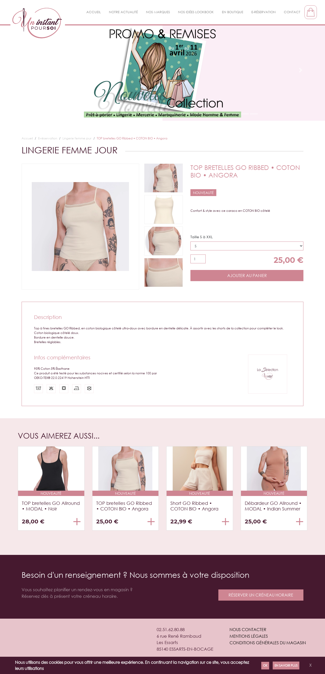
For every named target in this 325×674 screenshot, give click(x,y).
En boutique (232, 12)
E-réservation (263, 12)
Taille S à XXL (201, 236)
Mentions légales (249, 636)
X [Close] (310, 665)
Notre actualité (123, 12)
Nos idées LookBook (196, 12)
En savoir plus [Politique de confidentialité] (286, 665)
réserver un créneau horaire (261, 595)
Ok (265, 665)
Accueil (93, 12)
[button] (24, 70)
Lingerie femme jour (76, 138)
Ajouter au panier (247, 275)
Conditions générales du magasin (268, 642)
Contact (292, 12)
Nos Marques (158, 12)
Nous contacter (248, 629)
